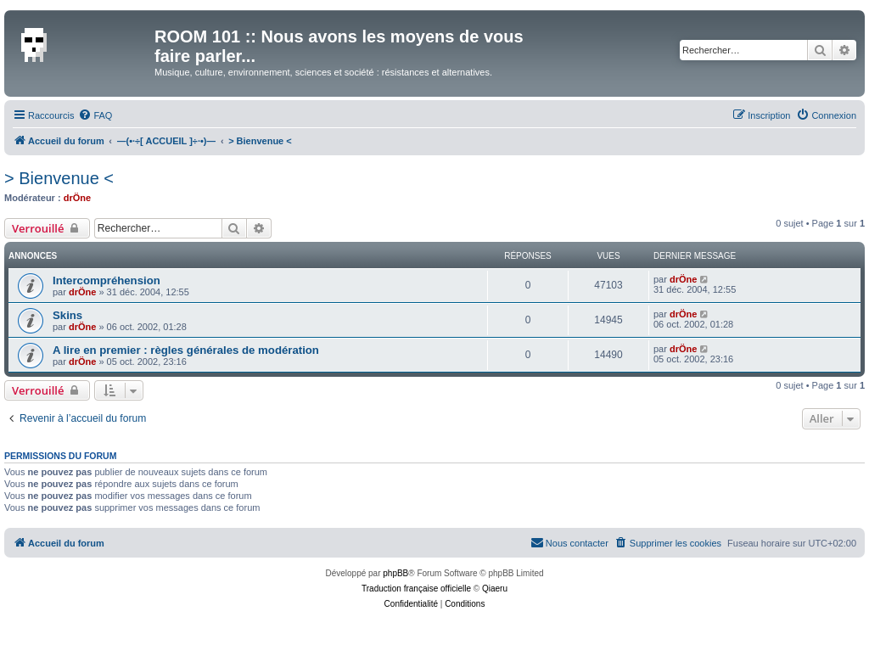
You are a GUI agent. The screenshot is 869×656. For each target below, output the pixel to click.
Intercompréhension (106, 280)
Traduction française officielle (416, 588)
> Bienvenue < (59, 178)
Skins (67, 315)
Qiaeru (494, 588)
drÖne (77, 198)
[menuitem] (95, 115)
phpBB (395, 573)
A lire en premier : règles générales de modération (186, 350)
